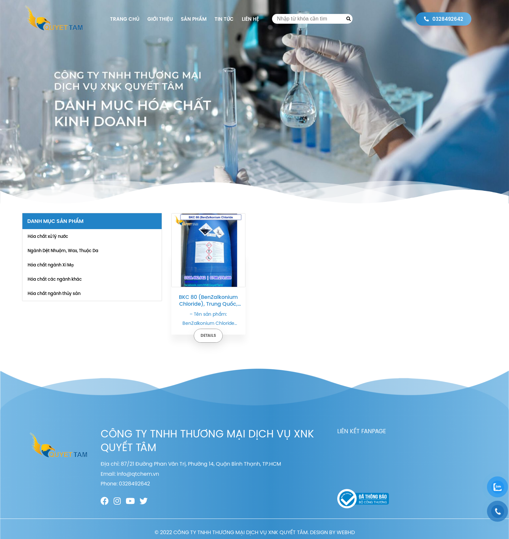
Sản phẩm (193, 19)
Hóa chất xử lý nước (48, 236)
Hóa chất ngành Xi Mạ (51, 265)
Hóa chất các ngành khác (55, 279)
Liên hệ (250, 19)
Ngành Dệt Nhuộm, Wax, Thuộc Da (63, 250)
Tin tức (224, 19)
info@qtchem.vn (138, 473)
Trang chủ (124, 19)
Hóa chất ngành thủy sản (54, 293)
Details (208, 335)
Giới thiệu (160, 19)
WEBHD (346, 532)
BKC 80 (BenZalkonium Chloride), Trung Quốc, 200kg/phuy (208, 300)
